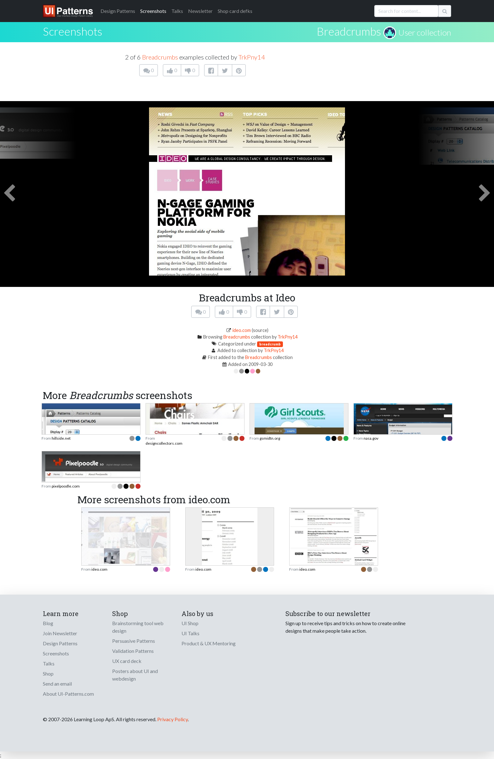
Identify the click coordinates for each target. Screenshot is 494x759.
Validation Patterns (133, 651)
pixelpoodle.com (66, 486)
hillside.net (61, 438)
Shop (48, 673)
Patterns (118, 11)
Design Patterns (60, 643)
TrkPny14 (251, 57)
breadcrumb (270, 344)
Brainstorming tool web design (138, 627)
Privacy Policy (172, 719)
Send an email (57, 684)
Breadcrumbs (349, 31)
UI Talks (190, 633)
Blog (48, 623)
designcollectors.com (164, 443)
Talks (177, 11)
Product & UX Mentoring (208, 643)
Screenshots (153, 11)
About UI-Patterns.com (68, 694)
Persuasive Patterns (133, 641)
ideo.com (242, 330)
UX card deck (126, 661)
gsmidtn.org (270, 438)
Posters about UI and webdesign (135, 675)
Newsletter (200, 11)
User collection (424, 32)
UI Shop (189, 623)
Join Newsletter (60, 633)
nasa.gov (371, 438)
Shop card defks (235, 11)
